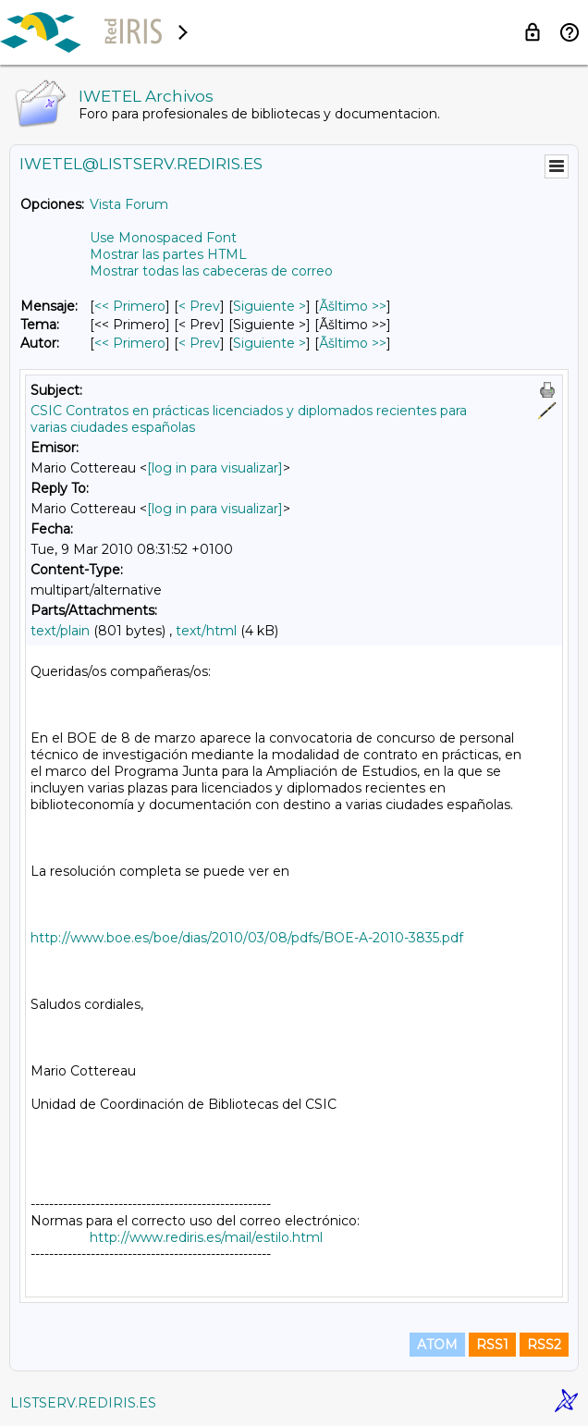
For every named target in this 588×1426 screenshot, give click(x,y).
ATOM (437, 1344)
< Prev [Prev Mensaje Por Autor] (199, 343)
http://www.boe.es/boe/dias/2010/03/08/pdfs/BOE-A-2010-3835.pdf (247, 937)
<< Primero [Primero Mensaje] (129, 306)
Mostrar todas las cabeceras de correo (211, 271)
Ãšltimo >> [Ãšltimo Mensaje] (352, 306)
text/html (206, 630)
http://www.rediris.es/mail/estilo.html (206, 1237)
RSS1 (492, 1344)
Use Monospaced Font (163, 237)
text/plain (60, 630)
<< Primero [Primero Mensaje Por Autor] (129, 343)
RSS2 (544, 1344)
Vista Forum (129, 204)
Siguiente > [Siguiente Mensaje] (269, 306)
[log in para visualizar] (215, 468)
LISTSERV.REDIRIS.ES (83, 1403)
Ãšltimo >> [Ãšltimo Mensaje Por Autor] (352, 343)
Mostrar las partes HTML (168, 254)
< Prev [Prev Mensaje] (199, 306)
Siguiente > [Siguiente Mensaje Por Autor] (269, 343)
